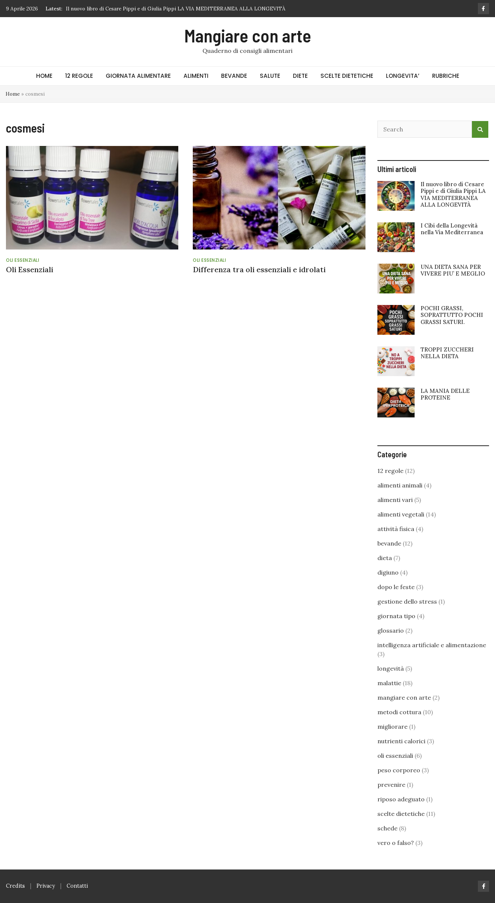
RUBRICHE (445, 76)
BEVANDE (234, 76)
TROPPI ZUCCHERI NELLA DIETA (447, 353)
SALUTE (270, 76)
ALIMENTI (195, 76)
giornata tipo (396, 616)
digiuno (388, 572)
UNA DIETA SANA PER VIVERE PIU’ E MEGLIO (453, 270)
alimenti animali (399, 485)
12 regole (390, 470)
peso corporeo (398, 770)
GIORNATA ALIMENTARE (138, 76)
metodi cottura (399, 712)
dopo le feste (396, 587)
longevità (390, 668)
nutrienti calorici (401, 741)
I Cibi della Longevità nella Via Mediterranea (452, 229)
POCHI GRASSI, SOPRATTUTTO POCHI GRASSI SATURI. (452, 315)
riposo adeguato (401, 799)
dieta (384, 558)
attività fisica (395, 528)
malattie (389, 683)
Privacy (45, 886)
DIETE (300, 76)
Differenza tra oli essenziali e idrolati (259, 269)
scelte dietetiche (401, 813)
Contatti (77, 886)
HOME (44, 76)
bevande (389, 543)
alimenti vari (395, 499)
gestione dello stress (407, 601)
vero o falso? (395, 842)
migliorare (392, 726)
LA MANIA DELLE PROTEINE (445, 394)
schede (387, 828)
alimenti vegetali (400, 514)
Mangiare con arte (247, 35)
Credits (15, 886)
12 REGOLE (79, 76)
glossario (390, 630)
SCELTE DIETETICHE (346, 76)
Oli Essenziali (29, 269)
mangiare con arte (404, 697)
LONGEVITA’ (402, 76)
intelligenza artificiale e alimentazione (431, 645)
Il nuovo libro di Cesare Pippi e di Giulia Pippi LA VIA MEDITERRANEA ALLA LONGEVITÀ (175, 8)
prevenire (391, 784)
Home (13, 93)
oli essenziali (22, 260)
